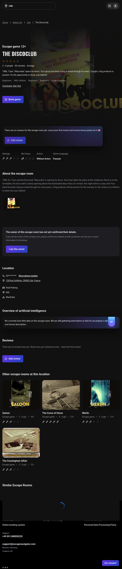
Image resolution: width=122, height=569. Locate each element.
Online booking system (13, 525)
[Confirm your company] (17, 249)
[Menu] (113, 5)
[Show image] (11, 204)
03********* (11, 276)
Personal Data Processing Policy (100, 525)
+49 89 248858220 (12, 536)
